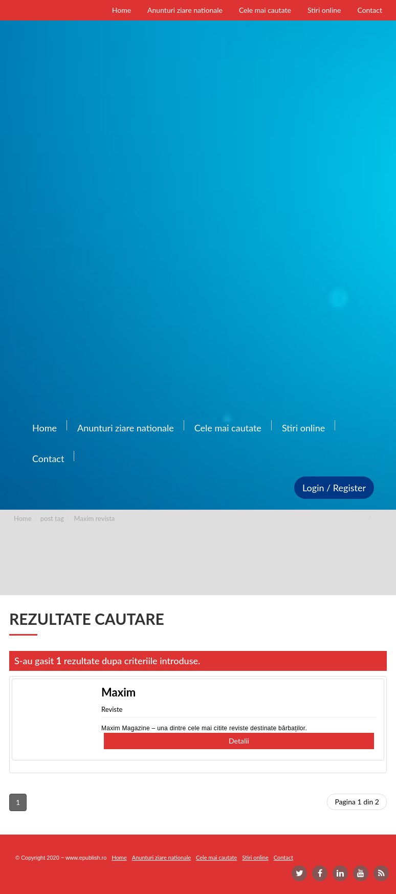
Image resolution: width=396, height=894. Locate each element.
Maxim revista (94, 518)
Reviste (111, 709)
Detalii (239, 740)
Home (23, 518)
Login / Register (334, 487)
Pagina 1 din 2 (357, 801)
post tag (52, 518)
